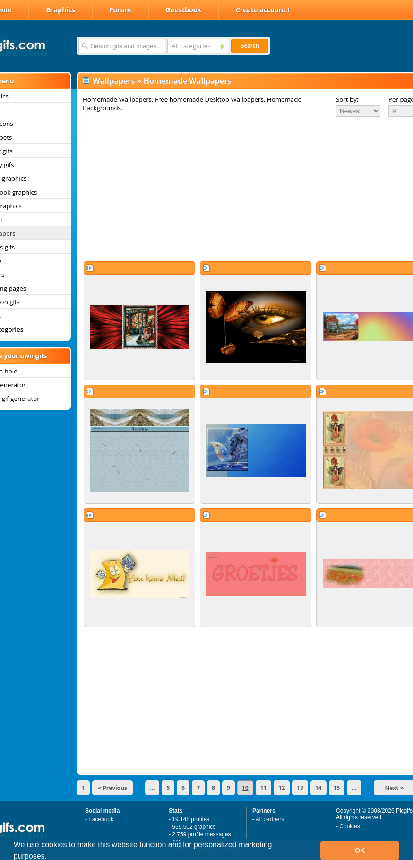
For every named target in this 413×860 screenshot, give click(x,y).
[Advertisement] (235, 189)
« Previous (112, 788)
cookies (54, 845)
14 (318, 788)
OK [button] (360, 850)
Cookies (349, 826)
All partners (270, 819)
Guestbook (184, 9)
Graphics (60, 9)
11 (263, 788)
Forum (120, 9)
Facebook (100, 819)
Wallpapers (114, 81)
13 (300, 788)
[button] (50, 857)
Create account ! (263, 9)
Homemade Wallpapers (188, 81)
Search (249, 46)
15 (337, 788)
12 (281, 788)
